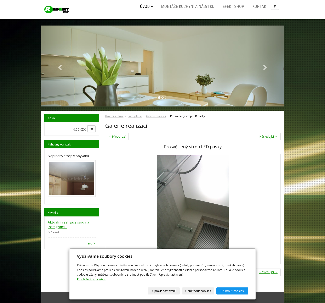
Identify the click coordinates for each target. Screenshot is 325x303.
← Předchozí (116, 136)
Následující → (268, 136)
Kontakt (260, 6)
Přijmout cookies (232, 291)
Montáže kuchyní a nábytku (187, 6)
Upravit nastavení (164, 291)
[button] (59, 66)
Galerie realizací (156, 116)
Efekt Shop (233, 6)
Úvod (146, 6)
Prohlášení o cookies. (91, 279)
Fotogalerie (135, 116)
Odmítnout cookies (198, 291)
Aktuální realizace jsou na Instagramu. (68, 224)
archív (92, 243)
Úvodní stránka (114, 116)
